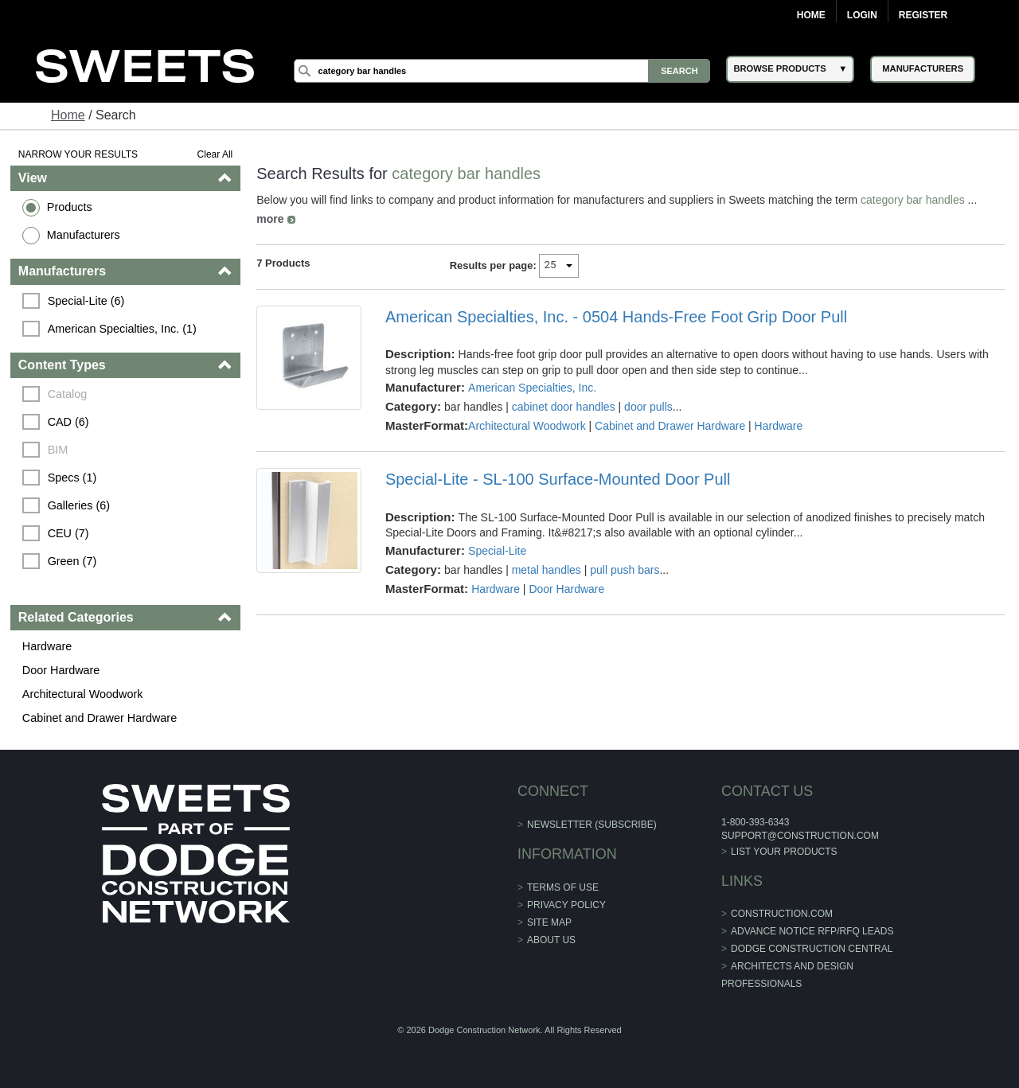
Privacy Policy (566, 905)
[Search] (502, 71)
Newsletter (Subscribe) (592, 824)
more (269, 219)
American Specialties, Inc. (532, 387)
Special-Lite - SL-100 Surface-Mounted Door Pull (558, 479)
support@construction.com (800, 835)
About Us (551, 940)
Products (69, 207)
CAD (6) (68, 421)
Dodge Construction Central (811, 948)
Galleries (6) (79, 505)
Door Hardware (61, 670)
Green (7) (72, 561)
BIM (58, 449)
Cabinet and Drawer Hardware (99, 718)
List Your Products (784, 851)
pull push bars (624, 569)
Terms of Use (563, 887)
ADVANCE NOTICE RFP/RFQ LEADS (812, 931)
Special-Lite (497, 550)
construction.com (782, 913)
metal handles (546, 569)
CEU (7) (68, 533)
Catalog (68, 394)
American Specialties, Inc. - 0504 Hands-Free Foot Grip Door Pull (616, 317)
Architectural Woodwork (82, 694)
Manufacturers (83, 234)
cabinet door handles (563, 406)
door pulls (648, 406)
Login (862, 15)
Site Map (549, 922)
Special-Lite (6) (86, 300)
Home (811, 15)
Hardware (47, 646)
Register (923, 15)
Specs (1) (72, 477)
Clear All (215, 154)
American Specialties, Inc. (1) (122, 328)
